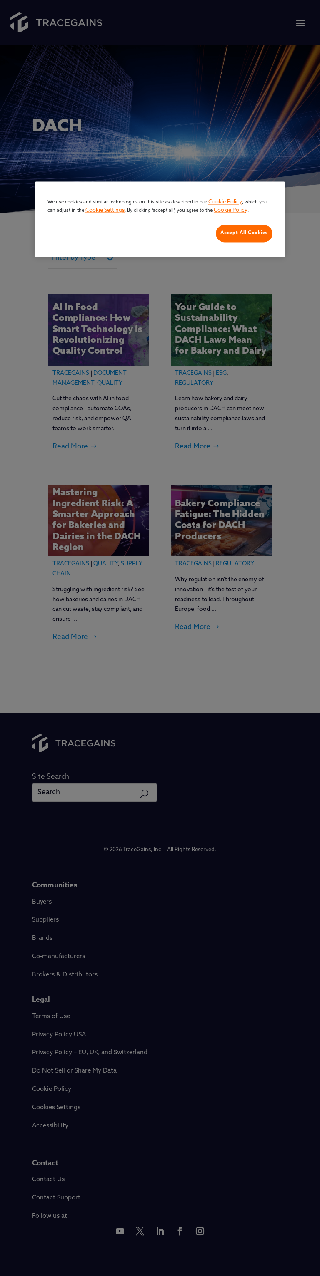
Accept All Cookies (244, 233)
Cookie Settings (105, 210)
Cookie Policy (225, 202)
